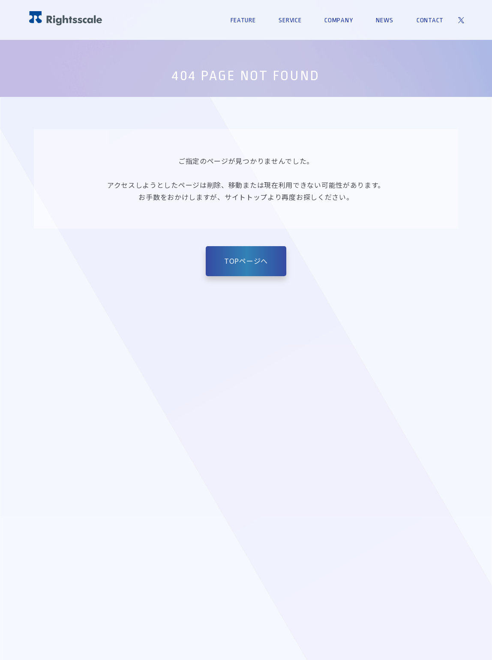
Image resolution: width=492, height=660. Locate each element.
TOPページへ (246, 261)
